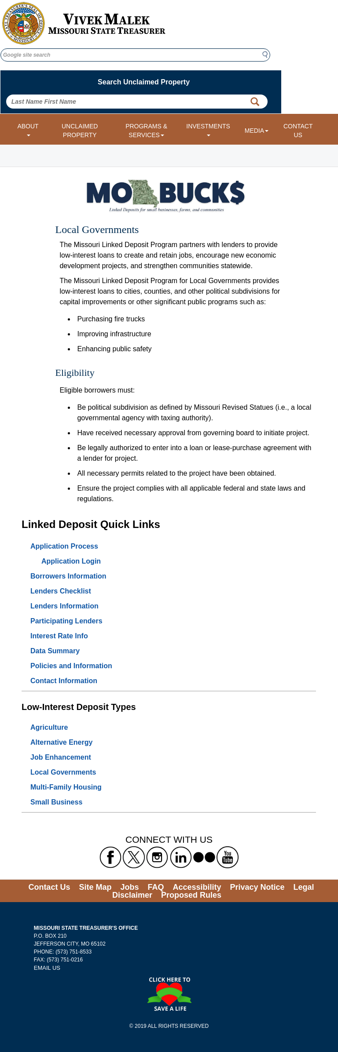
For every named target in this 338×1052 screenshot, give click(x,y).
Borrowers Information (68, 576)
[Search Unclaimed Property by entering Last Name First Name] (137, 102)
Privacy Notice (257, 887)
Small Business (56, 802)
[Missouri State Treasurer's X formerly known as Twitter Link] (134, 857)
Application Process (64, 546)
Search (267, 54)
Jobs (129, 887)
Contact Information (63, 680)
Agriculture (49, 727)
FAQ (155, 887)
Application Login (71, 561)
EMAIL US (47, 968)
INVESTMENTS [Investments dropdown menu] (208, 129)
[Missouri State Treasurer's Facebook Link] (110, 857)
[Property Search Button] (255, 101)
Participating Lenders (66, 621)
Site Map (95, 887)
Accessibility (197, 887)
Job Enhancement (60, 757)
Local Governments (63, 772)
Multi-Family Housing (66, 787)
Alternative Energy (61, 742)
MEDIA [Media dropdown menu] (256, 130)
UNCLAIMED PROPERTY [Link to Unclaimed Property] (80, 130)
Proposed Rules (191, 895)
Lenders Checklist (60, 591)
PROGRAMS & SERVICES (146, 130)
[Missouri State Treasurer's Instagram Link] (157, 857)
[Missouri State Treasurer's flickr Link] (204, 857)
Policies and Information (71, 666)
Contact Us (49, 887)
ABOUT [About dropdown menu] (27, 129)
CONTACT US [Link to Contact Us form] (298, 130)
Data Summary (55, 651)
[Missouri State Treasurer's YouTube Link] (228, 857)
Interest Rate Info (59, 636)
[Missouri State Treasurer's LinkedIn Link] (181, 857)
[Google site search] (135, 55)
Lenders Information (64, 606)
